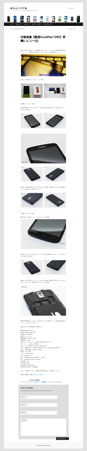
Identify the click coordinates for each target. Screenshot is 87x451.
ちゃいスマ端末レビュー (36, 382)
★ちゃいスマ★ (18, 8)
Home (11, 24)
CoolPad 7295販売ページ (39, 374)
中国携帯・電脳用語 (36, 24)
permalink (59, 382)
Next (75, 28)
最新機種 (44, 382)
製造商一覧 (26, 24)
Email (24, 405)
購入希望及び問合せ (48, 24)
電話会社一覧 (19, 24)
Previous (70, 28)
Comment (24, 420)
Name (24, 397)
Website (23, 412)
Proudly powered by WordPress (43, 445)
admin (22, 28)
